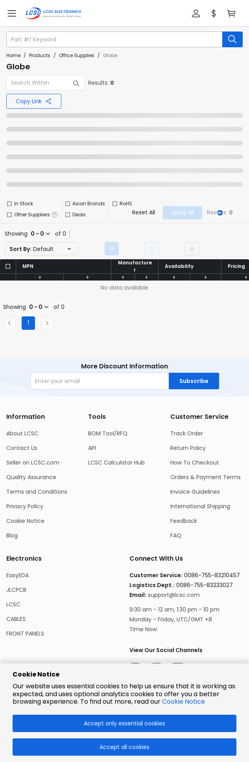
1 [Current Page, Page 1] (28, 323)
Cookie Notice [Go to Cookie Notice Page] (25, 521)
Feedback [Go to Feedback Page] (183, 521)
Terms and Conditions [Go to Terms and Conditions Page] (36, 492)
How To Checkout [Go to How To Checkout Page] (194, 462)
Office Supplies (76, 55)
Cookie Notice (183, 701)
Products (39, 55)
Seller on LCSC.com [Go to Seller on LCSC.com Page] (32, 462)
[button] (196, 13)
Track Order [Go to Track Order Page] (186, 433)
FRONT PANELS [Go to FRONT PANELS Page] (25, 633)
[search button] (232, 39)
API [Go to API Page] (92, 448)
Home (13, 55)
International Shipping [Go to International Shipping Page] (200, 506)
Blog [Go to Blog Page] (12, 535)
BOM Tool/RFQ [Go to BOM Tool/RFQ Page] (107, 433)
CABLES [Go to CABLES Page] (16, 619)
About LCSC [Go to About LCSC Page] (22, 433)
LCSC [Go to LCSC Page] (13, 604)
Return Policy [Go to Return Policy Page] (188, 448)
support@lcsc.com (174, 595)
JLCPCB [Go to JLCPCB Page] (16, 590)
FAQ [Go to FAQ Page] (175, 535)
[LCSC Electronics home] (53, 13)
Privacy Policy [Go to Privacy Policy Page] (24, 506)
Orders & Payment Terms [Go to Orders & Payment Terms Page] (205, 477)
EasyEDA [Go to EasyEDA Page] (17, 575)
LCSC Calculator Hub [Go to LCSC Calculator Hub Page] (116, 462)
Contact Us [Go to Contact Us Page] (21, 448)
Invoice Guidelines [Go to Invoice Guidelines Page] (195, 492)
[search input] (115, 39)
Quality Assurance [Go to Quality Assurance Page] (31, 477)
